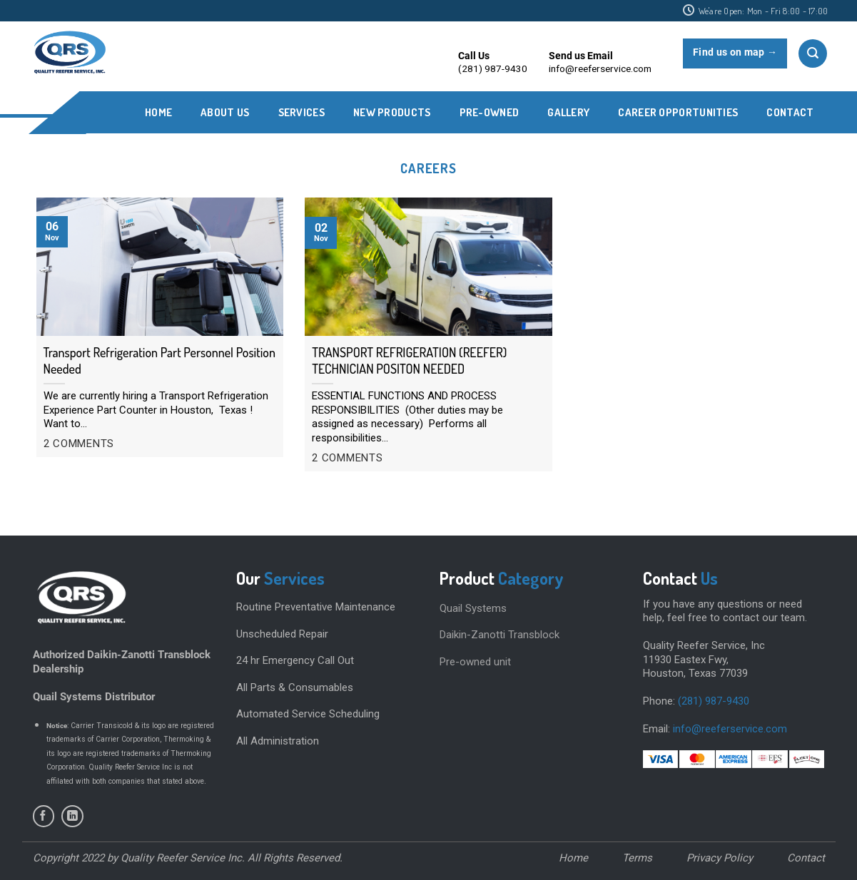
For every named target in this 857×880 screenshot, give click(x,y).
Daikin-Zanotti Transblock (499, 634)
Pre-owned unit (475, 661)
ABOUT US (225, 112)
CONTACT (789, 112)
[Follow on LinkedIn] (72, 816)
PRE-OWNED (489, 112)
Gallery (568, 112)
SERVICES (301, 112)
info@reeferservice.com (730, 728)
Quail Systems (473, 608)
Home (158, 112)
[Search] (812, 53)
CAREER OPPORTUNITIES (678, 112)
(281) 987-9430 (713, 701)
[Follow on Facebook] (44, 816)
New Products (392, 112)
